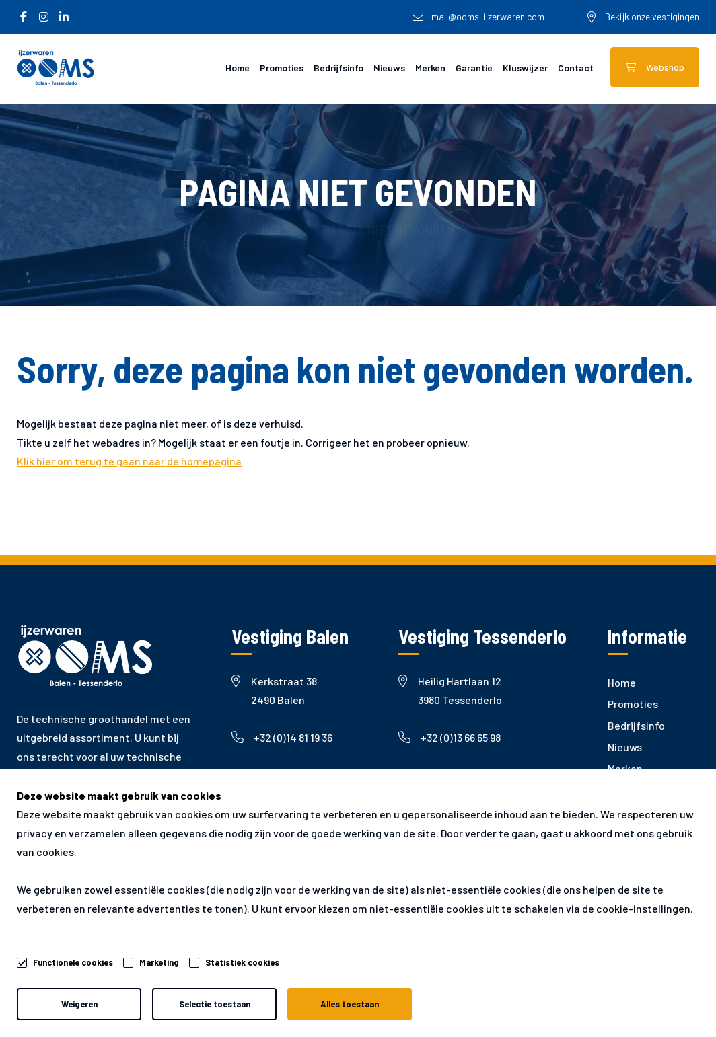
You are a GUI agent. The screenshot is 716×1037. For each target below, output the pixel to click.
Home (237, 67)
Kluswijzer (525, 67)
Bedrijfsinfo (338, 67)
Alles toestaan (349, 1004)
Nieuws (389, 67)
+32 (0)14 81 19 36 (281, 737)
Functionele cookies (73, 960)
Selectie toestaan (214, 1004)
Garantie (474, 67)
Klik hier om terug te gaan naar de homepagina (129, 461)
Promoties (281, 67)
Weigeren (79, 1004)
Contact (576, 67)
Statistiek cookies (242, 962)
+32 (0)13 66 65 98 (449, 737)
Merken (430, 67)
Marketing (159, 962)
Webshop (654, 67)
